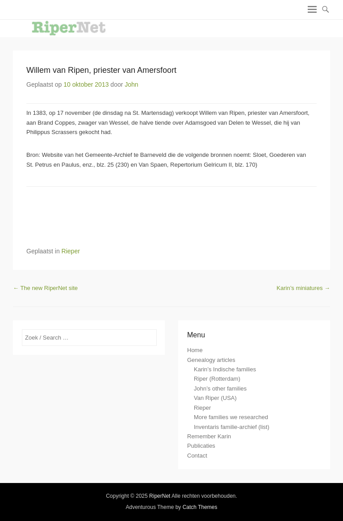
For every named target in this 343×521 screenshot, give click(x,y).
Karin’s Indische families (225, 369)
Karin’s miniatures (303, 288)
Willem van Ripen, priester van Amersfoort (101, 70)
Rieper (71, 251)
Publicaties (201, 445)
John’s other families (220, 388)
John (131, 84)
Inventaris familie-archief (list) (231, 427)
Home (195, 350)
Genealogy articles (211, 360)
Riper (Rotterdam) (217, 378)
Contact (197, 455)
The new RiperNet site (45, 288)
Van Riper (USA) (215, 398)
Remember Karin (209, 436)
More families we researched (231, 417)
